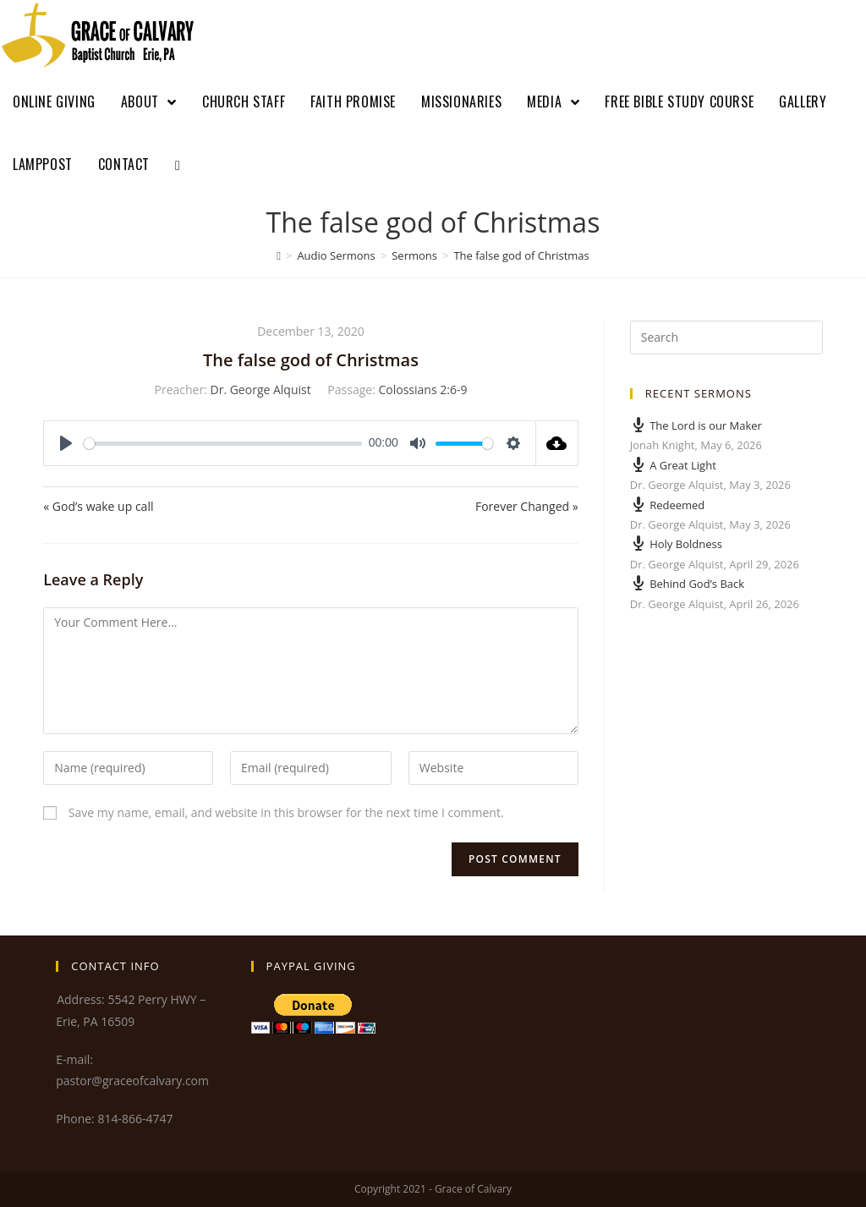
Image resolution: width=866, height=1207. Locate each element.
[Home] (279, 255)
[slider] (223, 444)
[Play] (65, 443)
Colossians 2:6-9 (422, 389)
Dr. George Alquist (261, 389)
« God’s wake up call (98, 506)
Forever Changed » (526, 506)
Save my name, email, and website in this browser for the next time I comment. (286, 812)
